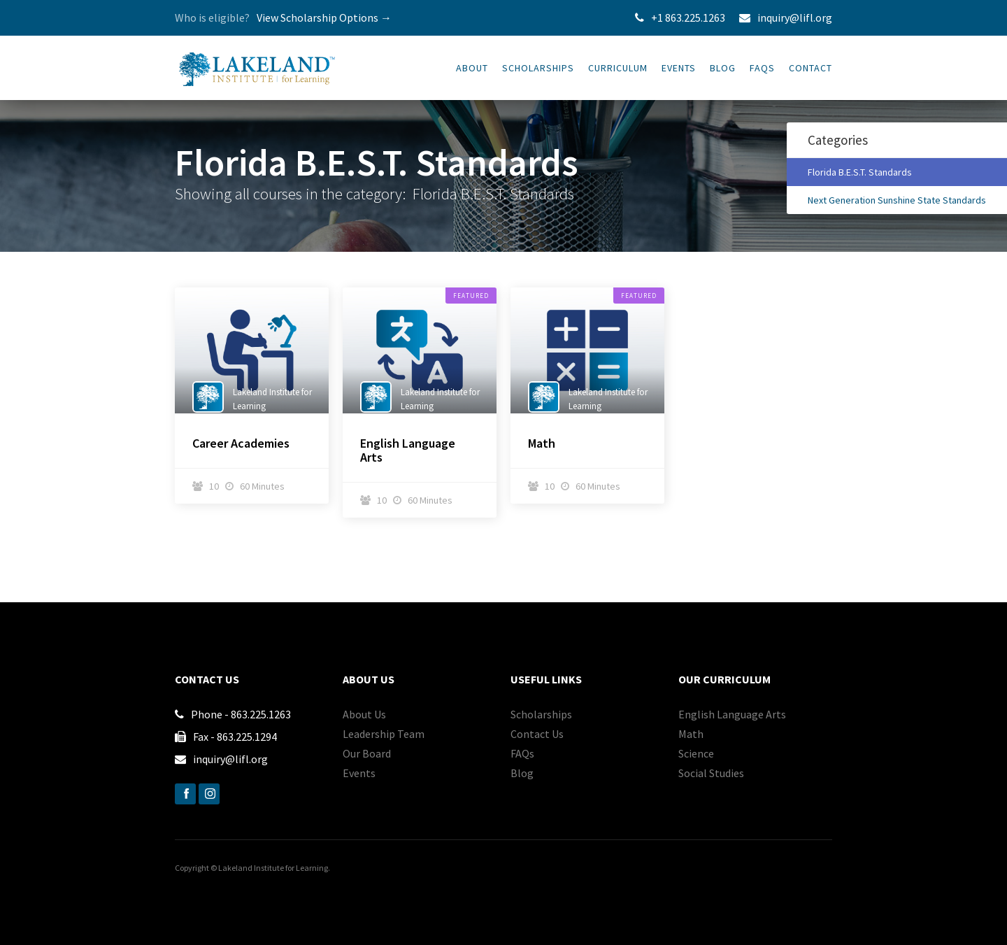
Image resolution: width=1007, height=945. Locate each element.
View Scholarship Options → (324, 17)
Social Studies (711, 773)
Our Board (367, 753)
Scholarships (541, 714)
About (472, 68)
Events (679, 68)
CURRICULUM (618, 68)
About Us (364, 714)
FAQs (762, 68)
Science (696, 753)
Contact (810, 68)
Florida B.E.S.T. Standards (860, 172)
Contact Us (537, 734)
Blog (723, 68)
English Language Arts (407, 450)
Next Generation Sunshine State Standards (897, 200)
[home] (257, 63)
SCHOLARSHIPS (538, 68)
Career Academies (241, 443)
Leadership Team (383, 734)
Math (541, 443)
